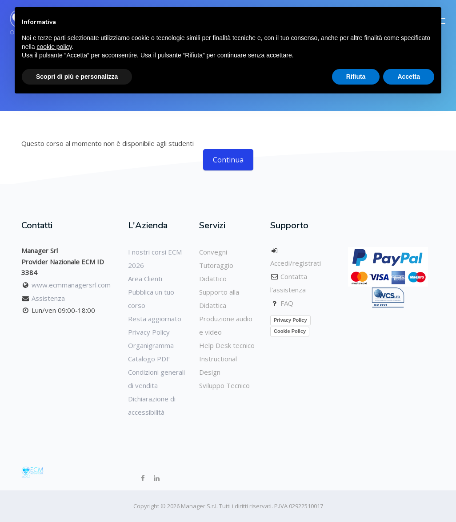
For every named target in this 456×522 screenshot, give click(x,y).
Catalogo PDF (149, 358)
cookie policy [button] (54, 46)
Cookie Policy (290, 331)
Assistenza (48, 298)
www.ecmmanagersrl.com (71, 284)
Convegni (213, 251)
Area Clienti (145, 278)
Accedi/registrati (295, 263)
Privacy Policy (149, 332)
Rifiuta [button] (356, 76)
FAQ (286, 303)
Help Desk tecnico (227, 345)
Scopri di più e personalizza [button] (77, 76)
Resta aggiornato (154, 318)
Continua (228, 160)
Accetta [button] (408, 76)
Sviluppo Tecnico (224, 385)
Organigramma (151, 345)
